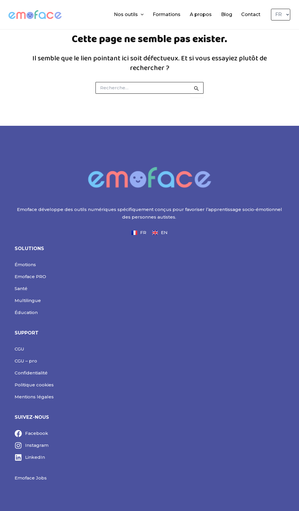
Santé (21, 288)
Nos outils (144, 14)
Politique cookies (34, 385)
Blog (231, 14)
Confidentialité (31, 373)
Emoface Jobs (31, 478)
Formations (178, 14)
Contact (252, 14)
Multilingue (28, 300)
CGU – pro (26, 361)
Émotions (25, 264)
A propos (209, 14)
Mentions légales (34, 397)
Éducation (26, 312)
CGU (19, 349)
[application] (156, 14)
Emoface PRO (30, 276)
